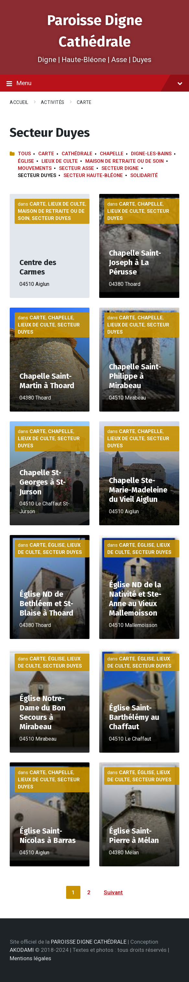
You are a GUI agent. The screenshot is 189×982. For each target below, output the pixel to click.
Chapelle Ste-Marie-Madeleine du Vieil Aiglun (138, 490)
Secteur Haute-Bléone (93, 175)
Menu (94, 83)
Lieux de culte (59, 161)
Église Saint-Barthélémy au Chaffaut (134, 717)
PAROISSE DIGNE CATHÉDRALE (88, 941)
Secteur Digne (120, 168)
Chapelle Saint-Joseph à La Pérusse (135, 262)
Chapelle (112, 154)
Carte (84, 102)
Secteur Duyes (51, 218)
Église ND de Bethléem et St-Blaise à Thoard (46, 604)
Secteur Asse (76, 168)
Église (26, 161)
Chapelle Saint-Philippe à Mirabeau (135, 376)
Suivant (113, 892)
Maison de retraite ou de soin (124, 161)
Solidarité (144, 175)
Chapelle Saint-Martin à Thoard (46, 381)
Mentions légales (30, 958)
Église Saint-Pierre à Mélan (134, 835)
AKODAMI (22, 950)
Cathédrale (77, 154)
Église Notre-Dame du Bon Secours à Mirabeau (42, 713)
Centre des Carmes (37, 267)
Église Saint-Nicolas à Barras (47, 835)
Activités (53, 102)
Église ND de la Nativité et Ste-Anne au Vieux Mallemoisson (135, 599)
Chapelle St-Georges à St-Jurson (42, 482)
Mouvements (35, 168)
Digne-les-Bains (151, 154)
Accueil (19, 102)
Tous (24, 154)
